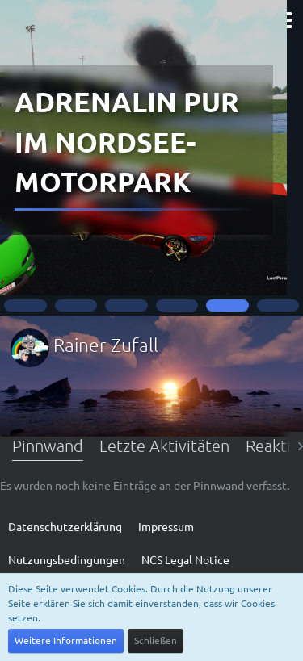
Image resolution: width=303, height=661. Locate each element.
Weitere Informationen (66, 640)
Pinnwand (47, 445)
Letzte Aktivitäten (164, 445)
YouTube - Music (151, 230)
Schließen (155, 640)
